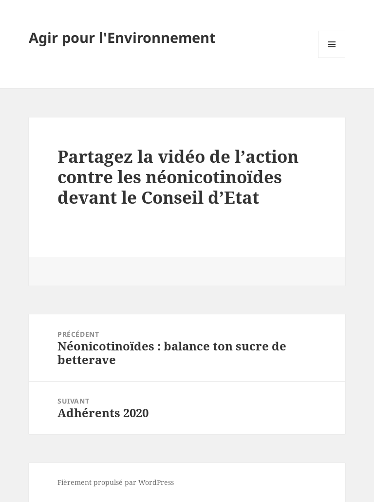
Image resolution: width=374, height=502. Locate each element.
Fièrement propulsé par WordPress (115, 482)
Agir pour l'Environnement (122, 37)
